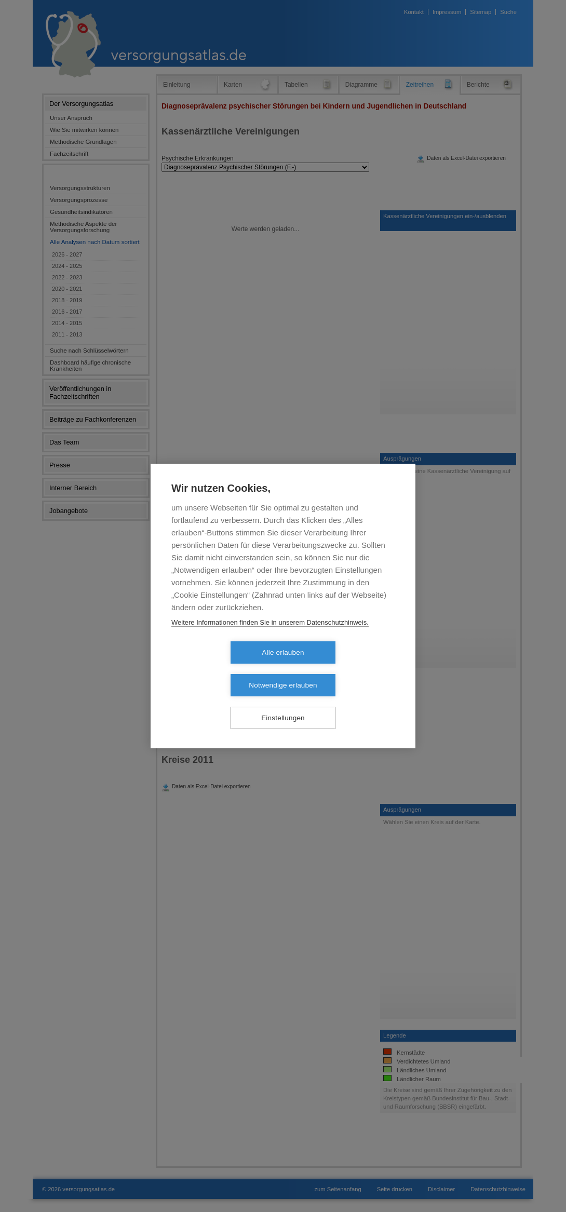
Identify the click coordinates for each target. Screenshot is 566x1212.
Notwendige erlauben (342, 669)
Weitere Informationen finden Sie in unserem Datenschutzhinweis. (270, 639)
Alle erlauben (223, 669)
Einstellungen (283, 702)
